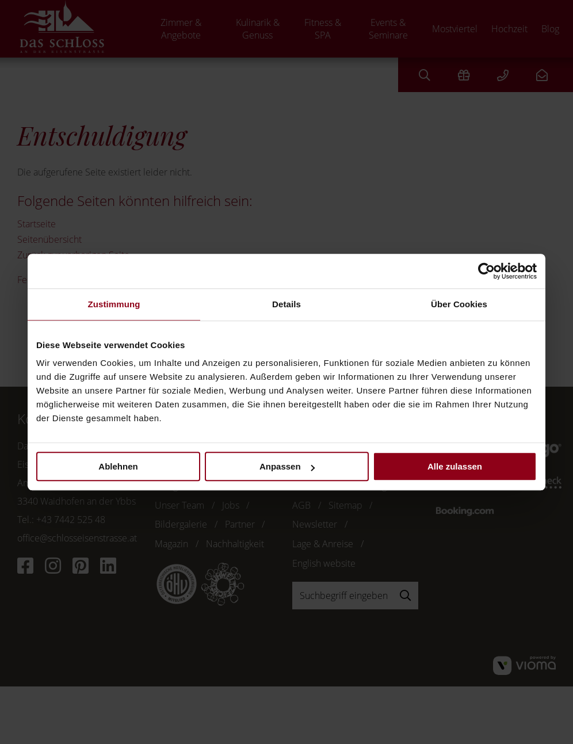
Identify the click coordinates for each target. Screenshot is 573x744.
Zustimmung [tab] (114, 304)
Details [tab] (286, 304)
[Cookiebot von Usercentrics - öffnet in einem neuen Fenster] (486, 271)
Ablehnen (117, 466)
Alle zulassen (454, 466)
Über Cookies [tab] (459, 304)
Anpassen (287, 466)
